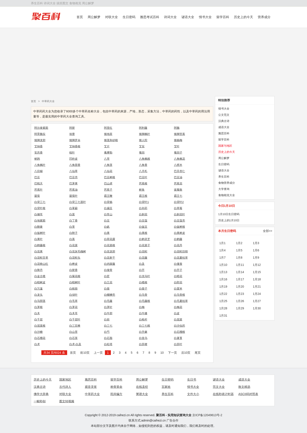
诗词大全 (50, 3)
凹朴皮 (73, 158)
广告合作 (172, 420)
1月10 (223, 264)
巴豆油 (178, 177)
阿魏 (177, 127)
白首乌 (143, 338)
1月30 (257, 308)
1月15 (257, 272)
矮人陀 (143, 140)
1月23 (240, 293)
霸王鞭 (108, 195)
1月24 (257, 293)
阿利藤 (143, 127)
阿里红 (108, 127)
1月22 (223, 293)
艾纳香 (38, 146)
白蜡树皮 (39, 282)
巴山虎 (108, 183)
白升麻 (143, 331)
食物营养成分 (226, 182)
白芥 (142, 270)
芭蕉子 (108, 189)
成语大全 (223, 127)
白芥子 (178, 270)
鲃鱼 (142, 189)
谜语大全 (187, 17)
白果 (107, 233)
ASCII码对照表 (248, 394)
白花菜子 (144, 245)
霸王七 (178, 195)
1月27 (257, 301)
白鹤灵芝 (144, 239)
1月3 (256, 243)
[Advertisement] (153, 62)
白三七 (108, 325)
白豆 (107, 220)
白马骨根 (179, 294)
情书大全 (205, 17)
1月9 (256, 257)
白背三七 (39, 202)
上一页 (98, 352)
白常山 (108, 214)
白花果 (38, 251)
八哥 (107, 158)
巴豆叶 (143, 177)
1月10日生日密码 (229, 214)
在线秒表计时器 (223, 394)
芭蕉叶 (38, 189)
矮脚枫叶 (144, 134)
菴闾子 (178, 152)
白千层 (38, 319)
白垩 (72, 226)
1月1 (222, 243)
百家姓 (166, 386)
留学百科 (222, 17)
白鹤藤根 (39, 245)
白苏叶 (178, 344)
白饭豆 (143, 226)
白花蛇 (143, 251)
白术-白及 (75, 344)
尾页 (198, 352)
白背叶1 (144, 202)
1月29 (240, 308)
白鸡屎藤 (109, 263)
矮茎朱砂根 (111, 140)
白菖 (72, 214)
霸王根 (143, 195)
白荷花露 (109, 239)
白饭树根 (179, 226)
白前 (107, 319)
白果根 (143, 233)
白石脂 (108, 338)
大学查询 (223, 189)
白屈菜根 (39, 325)
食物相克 (75, 3)
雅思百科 (223, 133)
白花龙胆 (109, 251)
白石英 (73, 338)
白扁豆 (108, 208)
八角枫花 (179, 158)
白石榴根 (179, 331)
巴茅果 (73, 183)
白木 (37, 313)
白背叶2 (179, 202)
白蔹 (107, 288)
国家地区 (65, 379)
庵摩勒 (108, 152)
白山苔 (73, 331)
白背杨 (108, 202)
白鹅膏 (38, 226)
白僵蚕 (178, 263)
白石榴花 (39, 338)
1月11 (240, 264)
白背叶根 (39, 208)
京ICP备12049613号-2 (207, 415)
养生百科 (37, 3)
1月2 (239, 243)
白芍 (107, 331)
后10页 (186, 352)
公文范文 (223, 114)
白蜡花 (178, 276)
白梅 (142, 307)
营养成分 (264, 17)
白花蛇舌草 (41, 257)
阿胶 (72, 127)
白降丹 (38, 270)
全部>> (267, 231)
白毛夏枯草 (181, 301)
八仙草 (73, 171)
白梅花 (178, 307)
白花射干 (109, 257)
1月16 (223, 279)
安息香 (38, 152)
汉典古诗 (223, 121)
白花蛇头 (74, 257)
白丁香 (73, 220)
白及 (142, 263)
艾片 (107, 146)
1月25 (223, 301)
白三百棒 (74, 325)
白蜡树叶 (74, 282)
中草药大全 (48, 101)
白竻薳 (38, 288)
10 (162, 352)
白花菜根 (109, 245)
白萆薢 (73, 208)
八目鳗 (38, 171)
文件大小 (193, 394)
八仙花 (108, 171)
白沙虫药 (179, 325)
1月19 (223, 286)
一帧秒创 (40, 401)
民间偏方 (116, 394)
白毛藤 (108, 301)
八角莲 (108, 165)
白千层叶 (74, 319)
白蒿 (72, 239)
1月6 (256, 250)
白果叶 (38, 239)
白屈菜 (178, 319)
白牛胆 (108, 313)
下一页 (172, 352)
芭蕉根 (143, 183)
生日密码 (129, 17)
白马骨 (143, 294)
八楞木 (178, 165)
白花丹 (178, 245)
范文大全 (219, 386)
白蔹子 (143, 288)
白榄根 (143, 282)
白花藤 (143, 257)
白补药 (143, 208)
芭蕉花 (178, 183)
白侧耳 (38, 214)
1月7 (222, 257)
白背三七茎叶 (77, 202)
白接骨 (108, 270)
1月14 (240, 272)
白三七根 (144, 325)
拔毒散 (178, 189)
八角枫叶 (39, 165)
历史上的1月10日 (229, 220)
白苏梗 (143, 344)
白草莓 (178, 208)
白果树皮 (179, 233)
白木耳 (73, 313)
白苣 (107, 276)
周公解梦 (88, 3)
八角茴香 (74, 165)
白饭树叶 (39, 233)
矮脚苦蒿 (179, 134)
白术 (37, 344)
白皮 (177, 313)
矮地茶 (108, 134)
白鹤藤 (178, 239)
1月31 (223, 315)
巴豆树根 (109, 177)
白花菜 (73, 245)
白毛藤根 (144, 301)
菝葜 (37, 195)
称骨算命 (116, 386)
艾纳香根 (74, 146)
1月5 (239, 250)
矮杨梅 (178, 140)
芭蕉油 (73, 189)
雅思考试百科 (149, 17)
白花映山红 (41, 263)
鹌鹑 (37, 158)
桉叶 (72, 152)
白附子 (73, 233)
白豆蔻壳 (179, 220)
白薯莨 (178, 338)
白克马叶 (144, 276)
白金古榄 (39, 276)
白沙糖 (38, 331)
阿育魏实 (39, 134)
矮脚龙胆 (39, 140)
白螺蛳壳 (109, 294)
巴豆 (37, 177)
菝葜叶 (73, 195)
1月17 (240, 279)
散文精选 (244, 386)
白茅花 (73, 307)
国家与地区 (225, 145)
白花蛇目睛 (181, 251)
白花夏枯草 (181, 257)
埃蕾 (72, 134)
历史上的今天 (243, 17)
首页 (80, 17)
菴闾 (142, 152)
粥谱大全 (142, 394)
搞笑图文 (62, 3)
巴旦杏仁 (179, 171)
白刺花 (143, 214)
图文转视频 (66, 401)
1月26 (240, 301)
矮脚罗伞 (74, 140)
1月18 (257, 279)
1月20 (240, 286)
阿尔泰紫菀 (41, 127)
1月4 (222, 250)
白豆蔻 (143, 220)
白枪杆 (143, 319)
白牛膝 (143, 313)
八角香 (143, 165)
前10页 (85, 352)
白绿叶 (73, 294)
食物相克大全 (226, 195)
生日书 (191, 379)
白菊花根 (74, 276)
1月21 (257, 286)
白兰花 (108, 282)
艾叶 (177, 146)
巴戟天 (38, 183)
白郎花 (178, 282)
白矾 (107, 226)
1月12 (257, 264)
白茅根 (38, 307)
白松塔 (108, 344)
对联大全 (111, 17)
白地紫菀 (39, 220)
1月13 (223, 272)
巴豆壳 (73, 177)
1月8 (239, 257)
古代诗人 (65, 386)
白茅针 (108, 307)
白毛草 (73, 301)
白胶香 (73, 270)
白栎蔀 (73, 288)
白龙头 (38, 294)
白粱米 (178, 288)
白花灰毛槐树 (77, 251)
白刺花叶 (179, 214)
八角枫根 (144, 158)
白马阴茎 (39, 301)
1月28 (223, 308)
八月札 (143, 171)
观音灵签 (91, 386)
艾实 (142, 146)
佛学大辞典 (41, 394)
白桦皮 (73, 263)
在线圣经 (142, 386)
